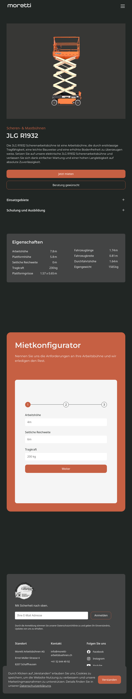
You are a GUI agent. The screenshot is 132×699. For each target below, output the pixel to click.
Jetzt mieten (66, 174)
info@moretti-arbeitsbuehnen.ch (61, 653)
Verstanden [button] (109, 680)
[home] (19, 6)
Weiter (66, 469)
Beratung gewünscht (66, 185)
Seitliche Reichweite (38, 432)
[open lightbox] (66, 71)
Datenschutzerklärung (35, 685)
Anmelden (101, 615)
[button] (122, 6)
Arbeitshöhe (33, 415)
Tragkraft (31, 449)
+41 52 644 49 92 (60, 661)
